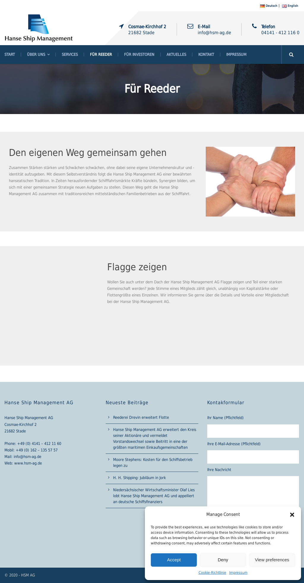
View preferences (272, 559)
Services (70, 54)
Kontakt (206, 54)
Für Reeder (101, 54)
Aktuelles (176, 54)
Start (9, 54)
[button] (292, 515)
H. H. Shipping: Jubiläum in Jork (139, 477)
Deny (223, 559)
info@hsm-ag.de (27, 456)
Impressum (238, 573)
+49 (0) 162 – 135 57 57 (37, 450)
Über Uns (36, 54)
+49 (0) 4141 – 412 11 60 (39, 443)
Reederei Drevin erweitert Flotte (141, 417)
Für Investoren (139, 54)
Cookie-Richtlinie (212, 573)
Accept (174, 559)
